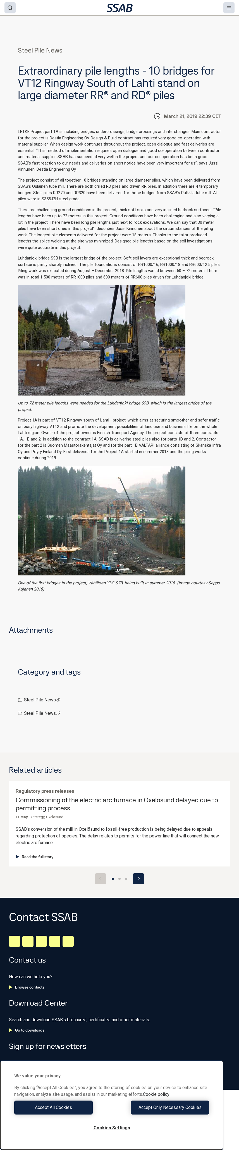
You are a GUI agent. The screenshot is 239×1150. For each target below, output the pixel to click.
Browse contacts (26, 987)
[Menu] (229, 7)
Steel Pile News (42, 700)
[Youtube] (68, 941)
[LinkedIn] (14, 941)
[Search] (10, 7)
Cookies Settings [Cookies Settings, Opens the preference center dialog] (112, 1127)
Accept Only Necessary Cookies (161, 1107)
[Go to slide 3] (126, 878)
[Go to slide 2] (119, 878)
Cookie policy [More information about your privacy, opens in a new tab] (156, 1094)
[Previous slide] (100, 878)
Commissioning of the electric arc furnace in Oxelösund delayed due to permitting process (117, 804)
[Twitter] (54, 941)
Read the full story (34, 856)
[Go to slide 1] (112, 878)
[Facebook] (28, 941)
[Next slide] (138, 878)
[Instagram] (41, 941)
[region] (111, 1105)
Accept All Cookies (61, 1107)
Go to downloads (26, 1030)
